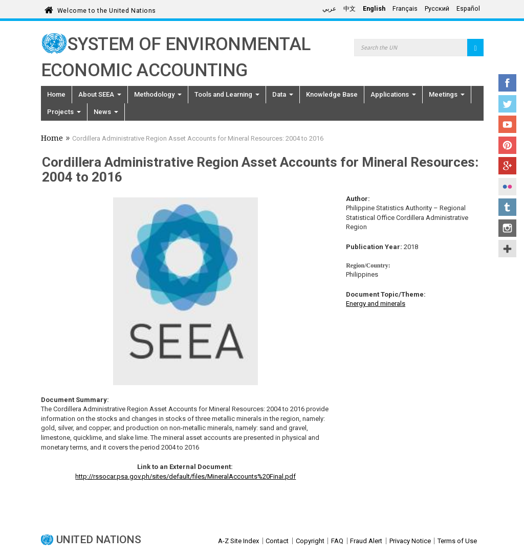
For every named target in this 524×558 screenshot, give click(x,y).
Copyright (310, 541)
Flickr (507, 186)
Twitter (507, 104)
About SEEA (99, 94)
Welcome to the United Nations (106, 9)
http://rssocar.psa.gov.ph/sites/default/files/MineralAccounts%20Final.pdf (185, 476)
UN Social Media (507, 248)
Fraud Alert (366, 541)
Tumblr (507, 207)
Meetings (447, 94)
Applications (393, 94)
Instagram (507, 228)
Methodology (158, 94)
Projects (64, 112)
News (106, 112)
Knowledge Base (332, 94)
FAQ (337, 541)
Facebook (507, 83)
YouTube (507, 124)
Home (56, 94)
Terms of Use (457, 541)
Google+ (507, 165)
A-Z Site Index (238, 541)
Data (282, 94)
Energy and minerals (375, 303)
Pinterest (507, 145)
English (374, 8)
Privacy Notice (410, 541)
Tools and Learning (226, 94)
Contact (277, 541)
